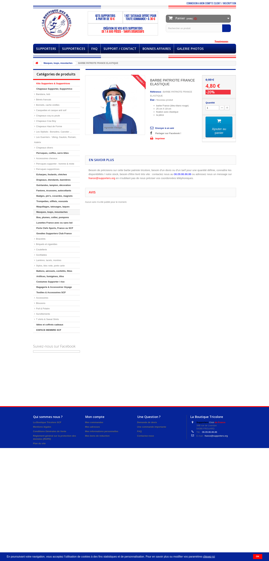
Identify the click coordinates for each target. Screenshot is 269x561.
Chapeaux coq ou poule (48, 115)
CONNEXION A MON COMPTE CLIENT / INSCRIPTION (211, 3)
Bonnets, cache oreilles (47, 105)
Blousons (40, 303)
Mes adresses (92, 427)
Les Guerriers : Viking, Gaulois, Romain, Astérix (55, 140)
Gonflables (41, 255)
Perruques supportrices (47, 169)
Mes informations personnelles (101, 431)
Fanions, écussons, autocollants (53, 190)
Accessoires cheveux (46, 158)
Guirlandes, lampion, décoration (53, 185)
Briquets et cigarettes (46, 244)
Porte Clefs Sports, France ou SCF (54, 228)
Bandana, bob (43, 94)
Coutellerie (41, 249)
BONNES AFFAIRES (156, 49)
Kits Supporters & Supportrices (53, 83)
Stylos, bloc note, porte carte (50, 265)
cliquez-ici (209, 556)
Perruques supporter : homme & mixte (55, 163)
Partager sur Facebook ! (168, 133)
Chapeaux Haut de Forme (49, 126)
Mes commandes (94, 422)
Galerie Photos (190, 49)
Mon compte (94, 417)
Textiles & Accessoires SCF (51, 292)
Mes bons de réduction (97, 436)
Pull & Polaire (43, 308)
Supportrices (73, 49)
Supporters (46, 49)
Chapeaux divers (44, 147)
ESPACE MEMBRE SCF (48, 330)
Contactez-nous (145, 436)
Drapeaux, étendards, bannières (53, 180)
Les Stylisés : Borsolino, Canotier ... (54, 131)
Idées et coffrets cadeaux (49, 324)
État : (153, 100)
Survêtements (43, 314)
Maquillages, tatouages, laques (53, 206)
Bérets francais (43, 99)
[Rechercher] (226, 28)
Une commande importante (151, 427)
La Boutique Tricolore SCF (47, 422)
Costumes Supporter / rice (50, 281)
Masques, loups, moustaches (52, 212)
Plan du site (39, 443)
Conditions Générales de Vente (49, 431)
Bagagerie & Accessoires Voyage (54, 287)
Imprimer (160, 138)
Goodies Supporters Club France (54, 233)
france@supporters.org (216, 436)
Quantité (210, 102)
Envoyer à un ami (164, 128)
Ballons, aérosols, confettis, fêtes (54, 271)
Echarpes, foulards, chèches (51, 174)
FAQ (94, 49)
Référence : (156, 91)
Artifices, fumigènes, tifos (50, 276)
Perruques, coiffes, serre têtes (52, 153)
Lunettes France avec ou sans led (54, 222)
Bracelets (41, 239)
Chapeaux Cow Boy (46, 121)
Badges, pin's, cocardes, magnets (54, 196)
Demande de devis (147, 422)
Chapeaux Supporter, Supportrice (54, 89)
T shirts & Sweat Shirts (47, 319)
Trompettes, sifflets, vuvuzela (52, 201)
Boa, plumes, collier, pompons (52, 217)
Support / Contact (120, 49)
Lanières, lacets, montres (48, 260)
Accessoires (42, 298)
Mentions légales (42, 427)
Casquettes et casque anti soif (51, 110)
